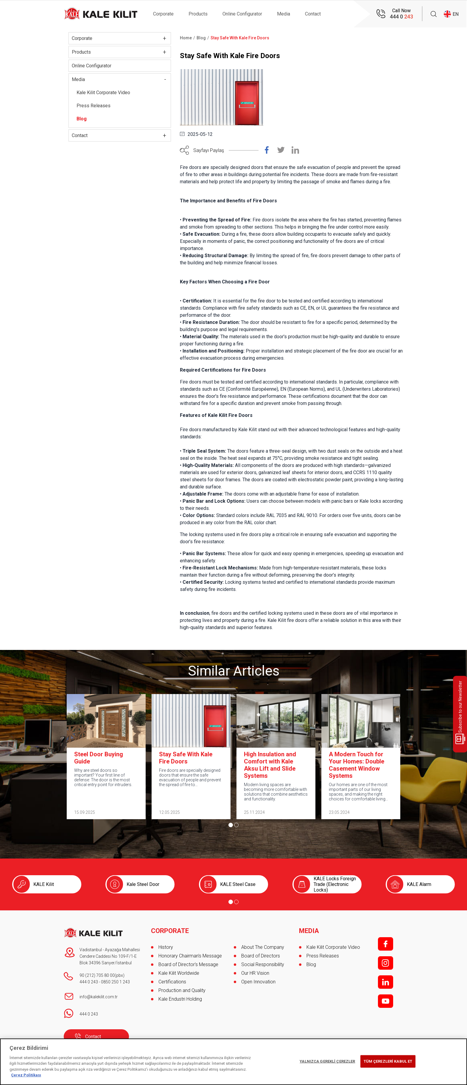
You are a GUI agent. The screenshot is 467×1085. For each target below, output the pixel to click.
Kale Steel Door (143, 884)
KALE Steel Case (238, 884)
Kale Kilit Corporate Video (103, 92)
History (165, 947)
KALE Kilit (43, 884)
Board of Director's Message (188, 964)
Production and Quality (182, 990)
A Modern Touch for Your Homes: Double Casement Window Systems (356, 765)
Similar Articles (233, 671)
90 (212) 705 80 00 (97, 975)
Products (198, 14)
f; (385, 944)
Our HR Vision (255, 973)
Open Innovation (258, 982)
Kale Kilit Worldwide (178, 973)
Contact (313, 14)
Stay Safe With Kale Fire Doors (185, 758)
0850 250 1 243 (115, 982)
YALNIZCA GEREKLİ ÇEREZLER (327, 1061)
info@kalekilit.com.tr (99, 996)
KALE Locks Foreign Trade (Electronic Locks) (335, 884)
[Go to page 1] (230, 825)
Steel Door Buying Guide (98, 758)
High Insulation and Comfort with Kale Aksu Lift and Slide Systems (270, 765)
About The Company (262, 947)
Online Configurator (242, 14)
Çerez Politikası (26, 1075)
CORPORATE (170, 931)
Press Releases (93, 105)
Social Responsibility (262, 964)
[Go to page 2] (236, 825)
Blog (82, 119)
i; (385, 963)
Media (283, 14)
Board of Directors (260, 956)
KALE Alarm (419, 884)
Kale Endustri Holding (180, 999)
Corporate (163, 14)
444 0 (401, 16)
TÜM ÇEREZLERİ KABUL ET (388, 1061)
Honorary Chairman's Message (190, 956)
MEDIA (309, 931)
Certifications (172, 982)
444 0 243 (89, 982)
